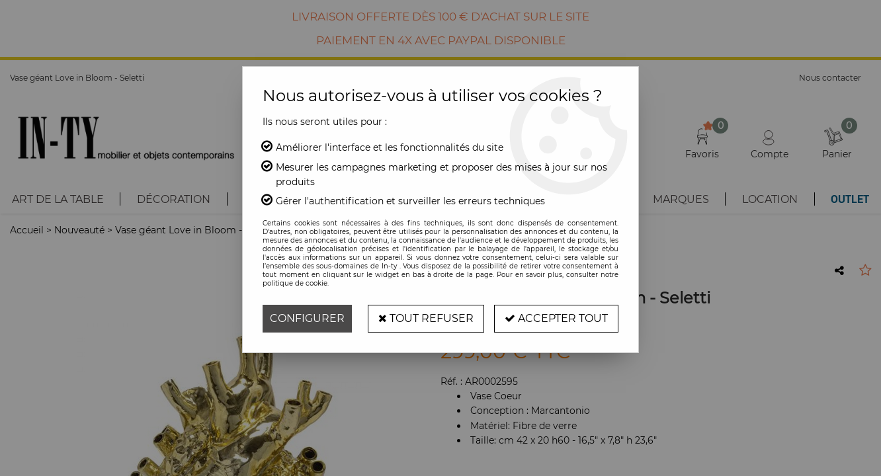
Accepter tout (556, 318)
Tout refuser (426, 318)
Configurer (307, 318)
